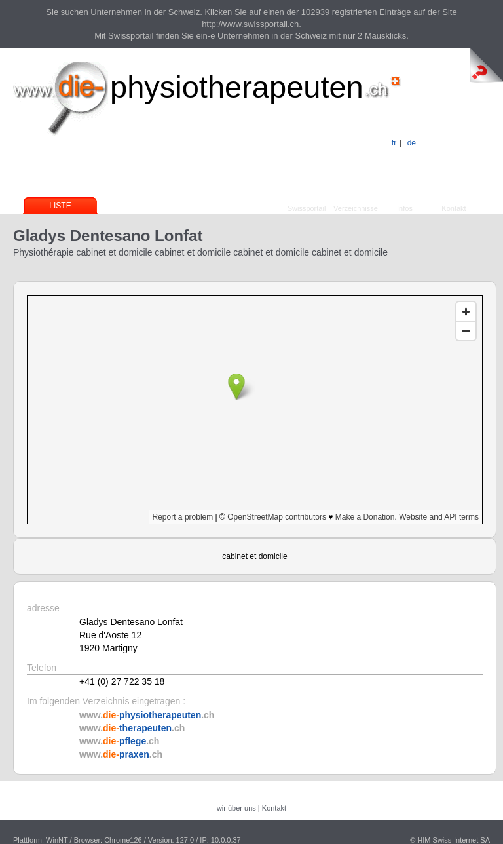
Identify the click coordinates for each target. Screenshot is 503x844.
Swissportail (307, 208)
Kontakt (453, 208)
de (411, 142)
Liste (60, 205)
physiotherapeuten (236, 86)
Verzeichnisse (355, 208)
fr (394, 142)
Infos (405, 208)
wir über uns (236, 808)
